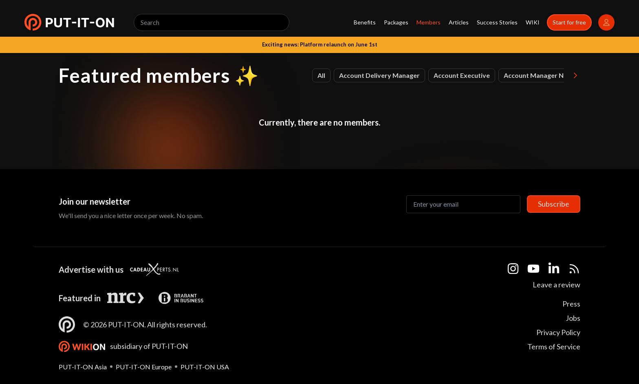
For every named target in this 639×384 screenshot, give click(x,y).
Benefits (365, 22)
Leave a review (556, 284)
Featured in (80, 298)
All (321, 75)
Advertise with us (91, 269)
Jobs (573, 317)
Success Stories (497, 22)
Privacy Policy (558, 332)
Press (571, 303)
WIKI (533, 22)
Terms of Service (553, 346)
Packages (396, 22)
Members (428, 22)
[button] (69, 22)
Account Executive (462, 75)
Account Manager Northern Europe (557, 75)
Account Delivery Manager (379, 75)
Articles (459, 22)
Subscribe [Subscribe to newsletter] (553, 203)
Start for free (569, 22)
